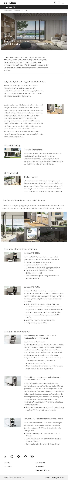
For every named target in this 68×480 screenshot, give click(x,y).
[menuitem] (5, 456)
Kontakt (6, 463)
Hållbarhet (40, 467)
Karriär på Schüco (42, 470)
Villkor (62, 477)
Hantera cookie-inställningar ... (53, 229)
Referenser (8, 467)
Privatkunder (8, 11)
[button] (53, 234)
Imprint (47, 477)
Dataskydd (55, 477)
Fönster (17, 11)
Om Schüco (40, 463)
